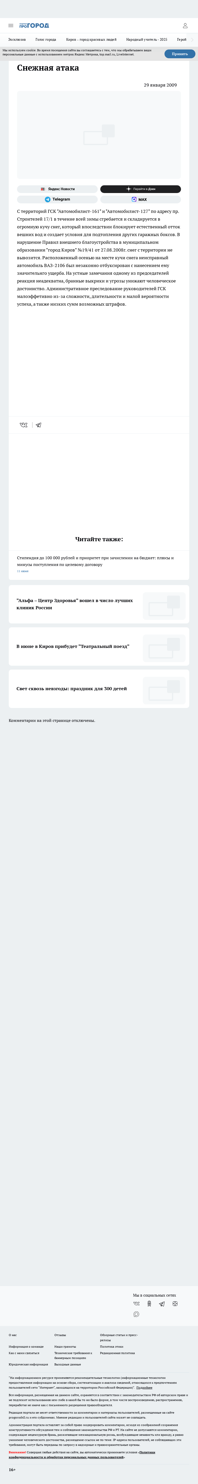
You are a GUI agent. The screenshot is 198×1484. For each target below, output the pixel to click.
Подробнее (144, 1387)
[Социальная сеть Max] (140, 199)
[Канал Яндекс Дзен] (140, 189)
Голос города (46, 39)
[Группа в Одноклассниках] (149, 1303)
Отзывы (60, 1335)
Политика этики (111, 1346)
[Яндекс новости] (57, 189)
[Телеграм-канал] (57, 199)
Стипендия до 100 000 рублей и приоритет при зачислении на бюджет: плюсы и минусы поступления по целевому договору (99, 564)
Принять (180, 54)
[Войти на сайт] (185, 25)
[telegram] (40, 425)
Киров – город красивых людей (91, 39)
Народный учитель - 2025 (146, 39)
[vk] (24, 425)
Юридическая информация (28, 1364)
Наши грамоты (65, 1346)
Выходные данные (67, 1364)
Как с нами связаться (24, 1353)
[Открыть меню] (11, 25)
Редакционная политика (117, 1353)
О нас (13, 1335)
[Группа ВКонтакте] (136, 1303)
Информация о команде (26, 1346)
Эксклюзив (17, 39)
